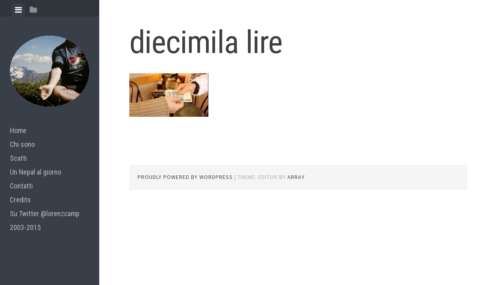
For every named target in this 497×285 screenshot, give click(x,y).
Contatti (21, 186)
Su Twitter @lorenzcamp (44, 213)
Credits (20, 200)
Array (296, 176)
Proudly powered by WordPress (185, 176)
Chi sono (22, 144)
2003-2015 (25, 227)
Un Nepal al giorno (35, 172)
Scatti (18, 158)
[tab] (18, 10)
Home (18, 130)
